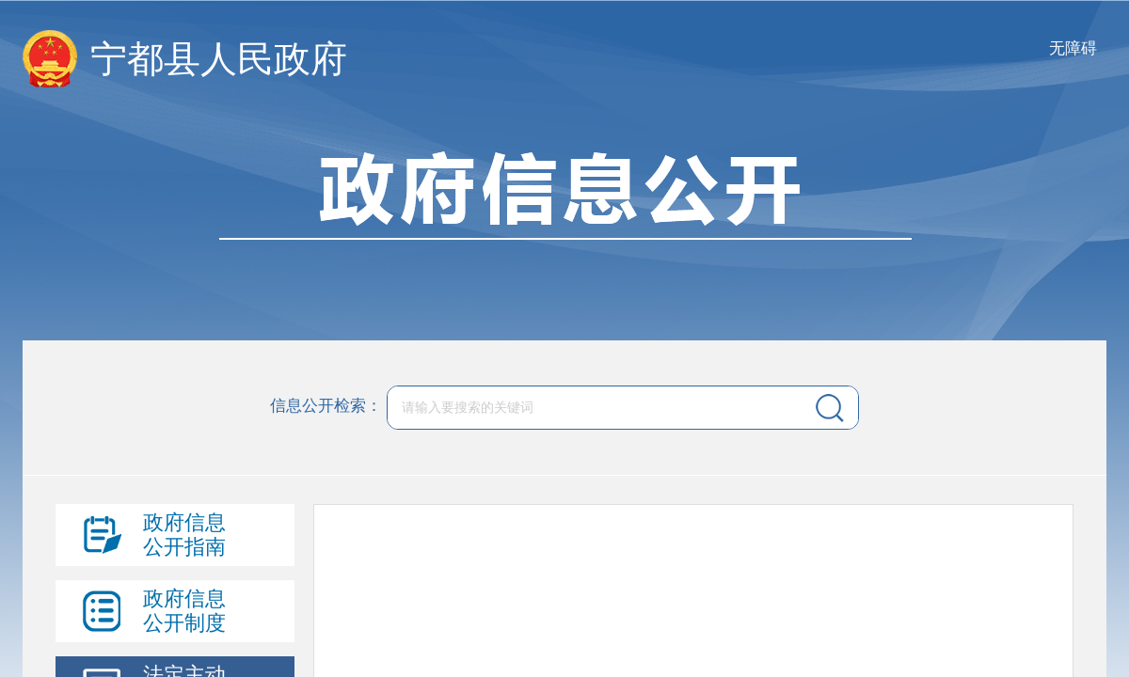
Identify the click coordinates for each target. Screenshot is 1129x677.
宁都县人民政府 (218, 59)
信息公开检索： (326, 407)
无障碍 (1073, 48)
